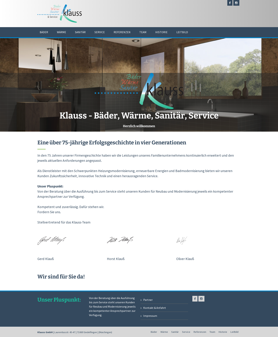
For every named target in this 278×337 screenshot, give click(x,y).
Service (99, 32)
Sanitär (80, 32)
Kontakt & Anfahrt (154, 308)
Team (142, 32)
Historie (161, 32)
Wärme (61, 32)
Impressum (150, 315)
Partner (148, 300)
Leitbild (182, 32)
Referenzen (122, 32)
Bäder (44, 32)
